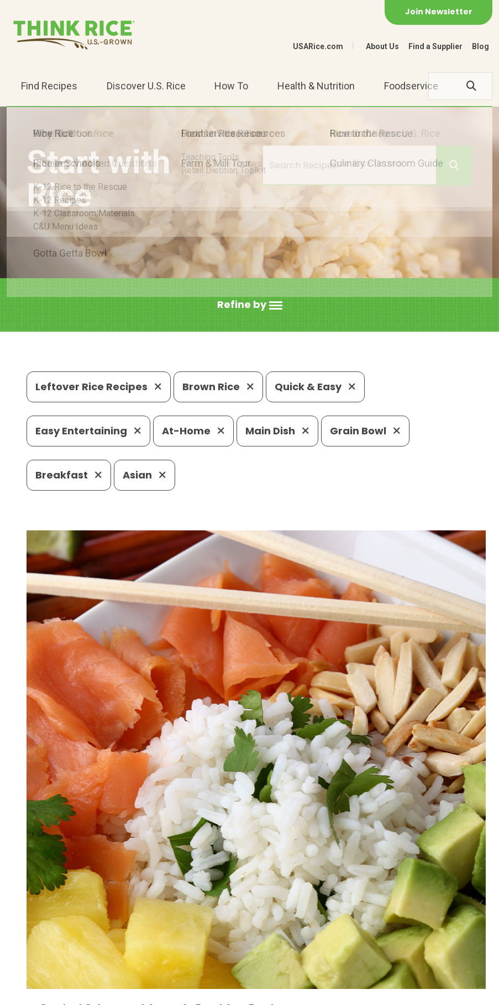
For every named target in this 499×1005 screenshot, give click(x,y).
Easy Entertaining (88, 431)
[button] (249, 305)
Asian (144, 475)
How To (231, 86)
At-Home (193, 431)
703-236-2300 (149, 925)
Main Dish (277, 431)
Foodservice (411, 86)
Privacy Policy (110, 991)
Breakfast (68, 475)
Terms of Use (224, 991)
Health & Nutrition (316, 86)
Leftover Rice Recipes (98, 387)
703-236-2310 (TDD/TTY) (379, 925)
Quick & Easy (315, 387)
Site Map (168, 991)
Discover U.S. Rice (146, 86)
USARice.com (318, 46)
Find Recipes (49, 86)
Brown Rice (218, 387)
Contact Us (48, 991)
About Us (382, 46)
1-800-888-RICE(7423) (253, 925)
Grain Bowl (365, 431)
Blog (480, 46)
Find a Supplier (435, 46)
